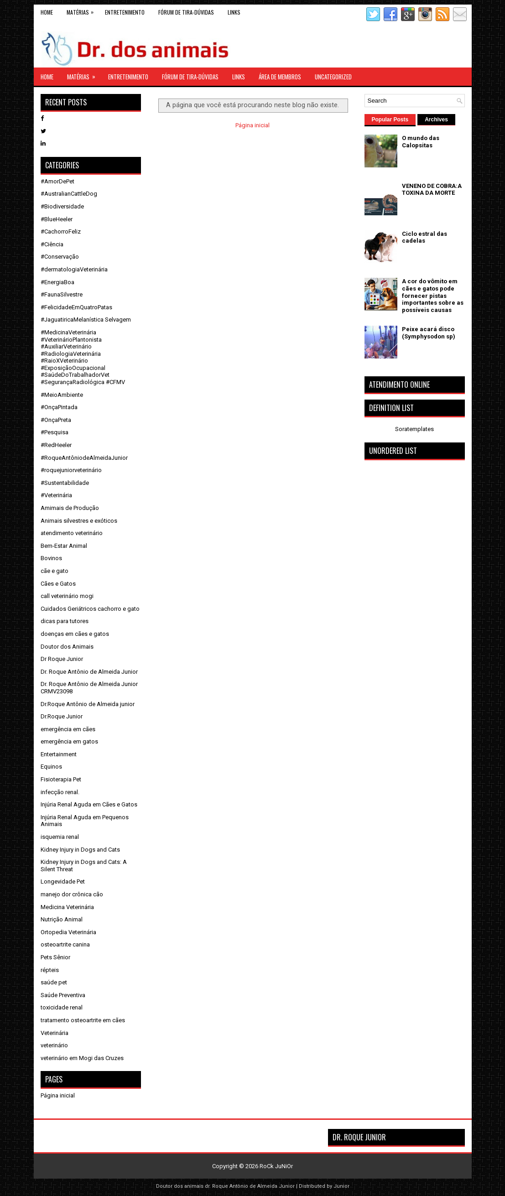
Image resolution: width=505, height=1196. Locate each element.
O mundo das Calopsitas (420, 142)
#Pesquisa (54, 432)
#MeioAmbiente (62, 394)
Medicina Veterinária (67, 907)
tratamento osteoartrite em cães (83, 1020)
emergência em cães (68, 729)
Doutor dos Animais (67, 646)
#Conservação (60, 256)
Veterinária (54, 1033)
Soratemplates (414, 429)
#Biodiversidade (62, 206)
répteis (50, 970)
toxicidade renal (62, 1007)
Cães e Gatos (58, 583)
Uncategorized (333, 76)
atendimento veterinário (72, 533)
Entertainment (59, 754)
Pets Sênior (55, 957)
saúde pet (54, 982)
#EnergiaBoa (57, 282)
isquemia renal (60, 836)
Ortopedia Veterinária (68, 932)
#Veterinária (56, 495)
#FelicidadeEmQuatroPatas (76, 307)
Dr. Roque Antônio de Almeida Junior (89, 671)
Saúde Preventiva (63, 995)
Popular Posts (390, 119)
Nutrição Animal (62, 919)
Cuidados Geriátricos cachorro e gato (90, 608)
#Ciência (52, 244)
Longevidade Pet (63, 881)
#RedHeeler (56, 445)
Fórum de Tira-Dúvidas (186, 12)
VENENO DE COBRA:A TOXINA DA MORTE (432, 189)
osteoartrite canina (65, 944)
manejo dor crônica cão (72, 894)
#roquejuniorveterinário (71, 470)
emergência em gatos (69, 741)
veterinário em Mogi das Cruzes (82, 1058)
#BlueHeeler (57, 219)
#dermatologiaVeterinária (74, 269)
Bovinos (51, 558)
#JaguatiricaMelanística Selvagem (86, 319)
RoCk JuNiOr (276, 1166)
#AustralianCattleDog (69, 193)
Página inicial (252, 125)
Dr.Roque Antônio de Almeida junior (88, 704)
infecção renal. (60, 792)
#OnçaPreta (56, 419)
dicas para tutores (65, 621)
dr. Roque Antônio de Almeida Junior (250, 1186)
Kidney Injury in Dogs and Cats (80, 849)
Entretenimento (125, 12)
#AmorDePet (57, 181)
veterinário (54, 1045)
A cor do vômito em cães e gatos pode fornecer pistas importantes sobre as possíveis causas (432, 295)
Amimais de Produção (70, 507)
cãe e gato (54, 570)
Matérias (82, 10)
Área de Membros (280, 76)
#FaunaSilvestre (62, 294)
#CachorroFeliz (61, 231)
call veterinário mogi (67, 596)
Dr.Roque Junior (62, 716)
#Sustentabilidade (65, 482)
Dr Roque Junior (62, 658)
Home (47, 12)
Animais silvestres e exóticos (79, 520)
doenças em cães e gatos (75, 633)
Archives (436, 119)
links (234, 12)
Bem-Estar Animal (64, 545)
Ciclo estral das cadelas (424, 237)
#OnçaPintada (59, 407)
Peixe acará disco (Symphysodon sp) (428, 333)
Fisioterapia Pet (61, 779)
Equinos (51, 766)
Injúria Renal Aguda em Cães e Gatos (89, 804)
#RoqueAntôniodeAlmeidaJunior (84, 457)
